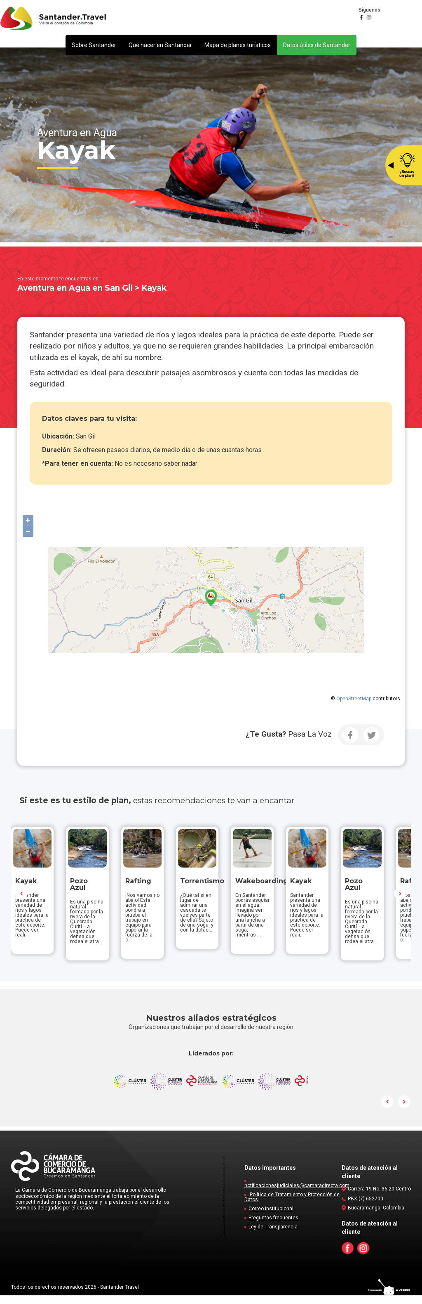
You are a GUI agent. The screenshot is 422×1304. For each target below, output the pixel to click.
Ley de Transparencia (273, 1235)
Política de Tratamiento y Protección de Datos (292, 1205)
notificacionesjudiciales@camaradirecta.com (296, 1194)
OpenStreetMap (353, 699)
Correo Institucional (271, 1217)
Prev (21, 897)
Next (400, 897)
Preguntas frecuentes (273, 1226)
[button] (94, 45)
